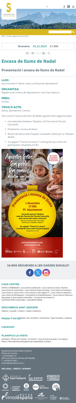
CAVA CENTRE (10, 284)
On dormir (32, 339)
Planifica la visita (15, 335)
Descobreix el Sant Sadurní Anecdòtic (17, 297)
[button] (4, 33)
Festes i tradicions (33, 311)
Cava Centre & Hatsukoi (60, 292)
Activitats (5, 339)
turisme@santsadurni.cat (12, 363)
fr (54, 6)
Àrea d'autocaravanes (47, 339)
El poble (13, 311)
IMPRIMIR (27, 53)
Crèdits (16, 368)
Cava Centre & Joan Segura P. (37, 292)
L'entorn (21, 311)
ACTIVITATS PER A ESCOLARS (13, 300)
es (50, 6)
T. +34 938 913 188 (9, 360)
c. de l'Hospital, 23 (9, 356)
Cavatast (8, 327)
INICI (3, 36)
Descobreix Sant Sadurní (20, 307)
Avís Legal (6, 368)
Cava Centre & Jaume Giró (12, 292)
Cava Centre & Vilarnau (62, 295)
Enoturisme (44, 318)
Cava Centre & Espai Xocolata (37, 290)
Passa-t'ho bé (11, 318)
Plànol (4, 341)
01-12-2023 (24, 36)
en (58, 6)
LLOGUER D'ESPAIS (34, 300)
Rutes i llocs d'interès (29, 318)
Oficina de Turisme (18, 339)
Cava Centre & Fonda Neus (12, 290)
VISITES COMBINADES (10, 288)
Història (5, 311)
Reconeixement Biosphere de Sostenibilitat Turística (29, 341)
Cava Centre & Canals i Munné (54, 288)
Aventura (68, 318)
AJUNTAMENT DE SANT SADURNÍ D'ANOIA (61, 2)
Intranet (26, 368)
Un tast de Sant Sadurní (44, 297)
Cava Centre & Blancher (31, 288)
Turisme (9, 36)
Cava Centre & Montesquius (13, 295)
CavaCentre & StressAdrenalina (38, 295)
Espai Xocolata (57, 318)
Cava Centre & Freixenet (61, 290)
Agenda (16, 36)
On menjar (62, 339)
